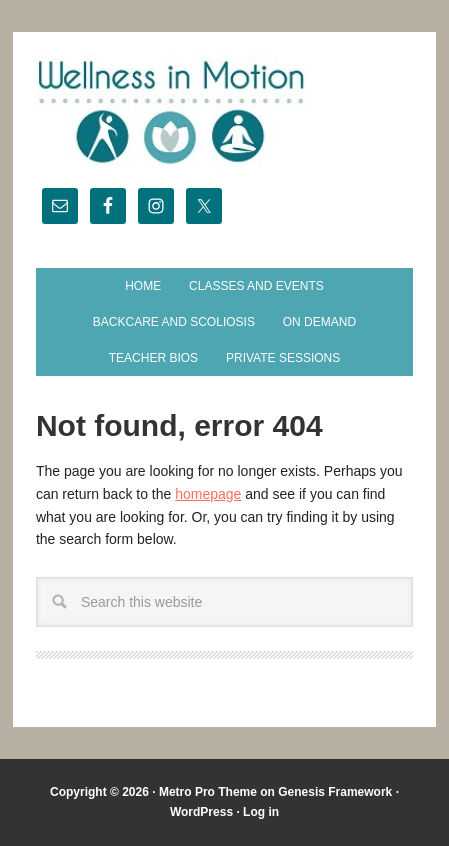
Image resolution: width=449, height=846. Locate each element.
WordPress (201, 812)
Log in (261, 812)
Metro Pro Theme (208, 792)
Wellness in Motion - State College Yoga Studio (224, 112)
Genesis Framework (335, 792)
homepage (208, 494)
